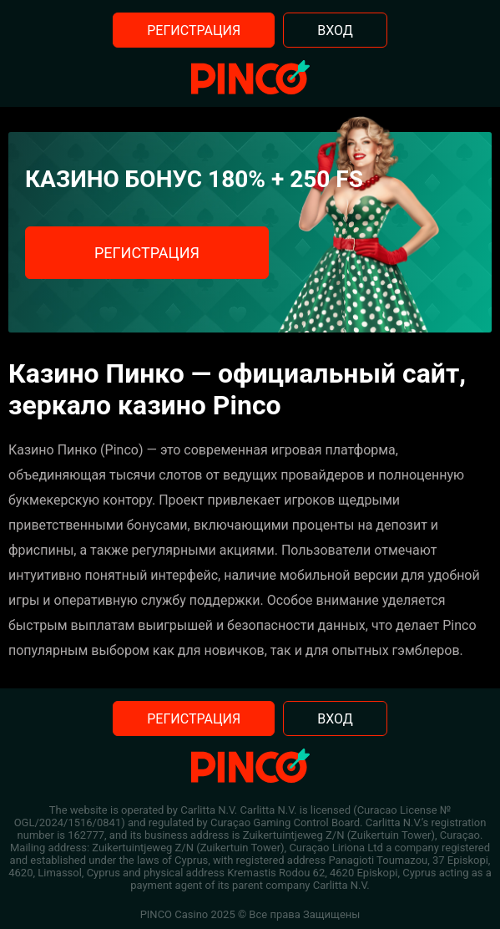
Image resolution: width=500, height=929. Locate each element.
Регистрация (193, 30)
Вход (335, 30)
